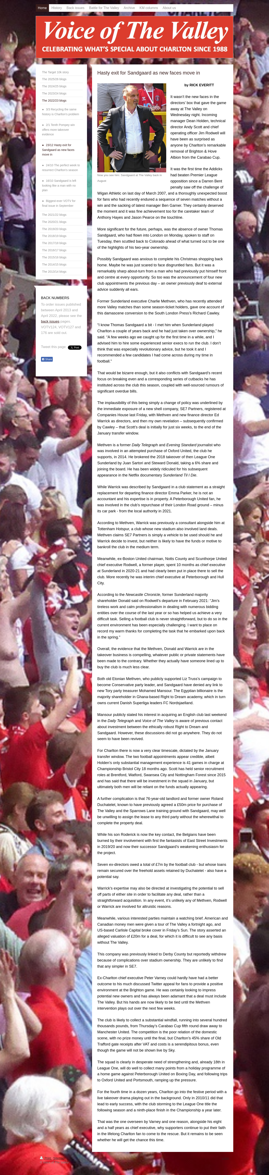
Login (225, 1158)
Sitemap (58, 1158)
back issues (50, 321)
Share (47, 359)
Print (46, 1158)
